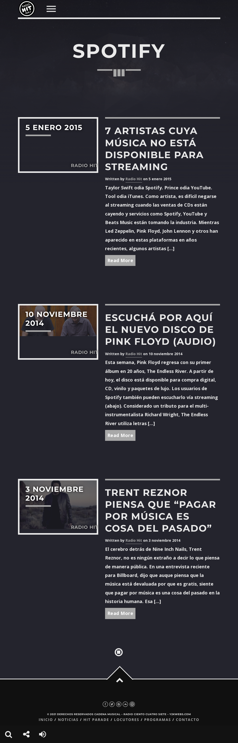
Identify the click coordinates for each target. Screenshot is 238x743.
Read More (120, 260)
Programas (157, 719)
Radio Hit (134, 178)
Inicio (46, 719)
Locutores (126, 719)
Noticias (68, 719)
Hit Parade (96, 719)
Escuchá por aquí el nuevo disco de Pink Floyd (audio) (160, 329)
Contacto (188, 719)
